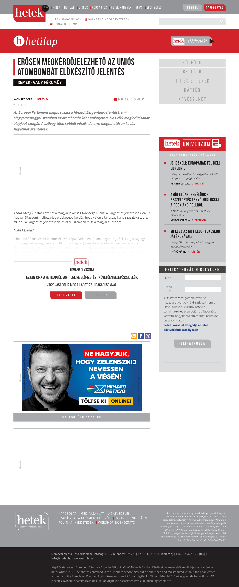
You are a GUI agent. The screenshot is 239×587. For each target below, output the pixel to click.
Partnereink (125, 517)
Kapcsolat (67, 513)
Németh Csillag (180, 183)
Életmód (200, 220)
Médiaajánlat (92, 513)
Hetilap (69, 8)
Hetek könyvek (121, 8)
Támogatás (215, 8)
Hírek (56, 8)
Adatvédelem (119, 513)
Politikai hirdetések (76, 522)
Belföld (42, 99)
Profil (192, 8)
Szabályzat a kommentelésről (84, 517)
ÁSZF (144, 517)
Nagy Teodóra (22, 99)
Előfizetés (154, 8)
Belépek (101, 295)
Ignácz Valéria (180, 220)
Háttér (199, 183)
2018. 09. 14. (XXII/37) (130, 99)
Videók (83, 8)
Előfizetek (66, 295)
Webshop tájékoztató (116, 522)
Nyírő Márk (178, 251)
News (139, 8)
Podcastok (99, 8)
